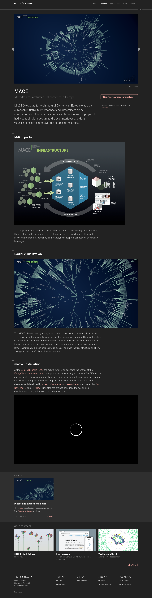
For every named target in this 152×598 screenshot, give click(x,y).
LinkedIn (60, 584)
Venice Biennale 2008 (32, 369)
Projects (104, 3)
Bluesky (102, 581)
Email (59, 581)
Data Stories (82, 581)
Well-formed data (105, 584)
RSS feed (123, 581)
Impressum (18, 592)
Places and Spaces (25, 511)
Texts (125, 3)
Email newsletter (126, 584)
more (51, 516)
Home (95, 3)
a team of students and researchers (60, 384)
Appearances (115, 3)
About (132, 3)
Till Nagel (36, 387)
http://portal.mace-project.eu (117, 96)
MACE (20, 508)
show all (133, 564)
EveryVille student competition (29, 373)
